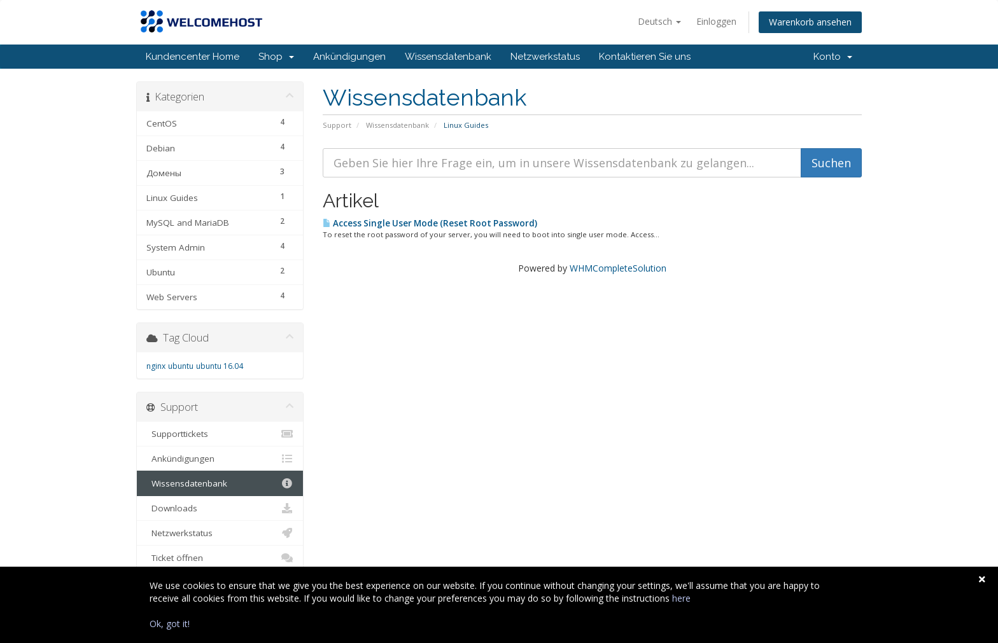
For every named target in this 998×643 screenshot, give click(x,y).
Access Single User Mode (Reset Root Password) (430, 223)
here (681, 598)
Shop (276, 56)
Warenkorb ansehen (810, 22)
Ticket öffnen (219, 557)
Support (337, 125)
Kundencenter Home (192, 56)
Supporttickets (219, 433)
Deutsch (659, 21)
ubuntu (180, 366)
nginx (155, 366)
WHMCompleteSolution (618, 268)
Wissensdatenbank (448, 56)
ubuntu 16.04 (219, 366)
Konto (832, 56)
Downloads (219, 508)
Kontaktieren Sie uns (645, 56)
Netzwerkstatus (545, 56)
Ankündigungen (349, 56)
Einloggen (716, 21)
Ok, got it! (170, 624)
